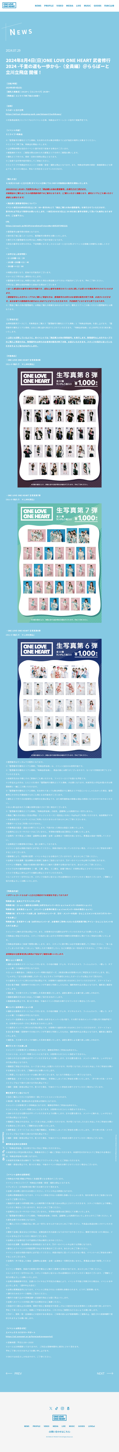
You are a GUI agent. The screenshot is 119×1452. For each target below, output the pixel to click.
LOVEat (91, 1426)
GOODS (81, 1426)
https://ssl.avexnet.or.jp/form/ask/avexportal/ (29, 1336)
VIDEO (46, 1426)
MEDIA (55, 1426)
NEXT (100, 1373)
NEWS (26, 1426)
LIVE (64, 1426)
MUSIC (72, 1426)
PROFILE (36, 1426)
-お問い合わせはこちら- (59, 1432)
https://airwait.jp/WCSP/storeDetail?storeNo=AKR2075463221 (37, 225)
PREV (18, 1373)
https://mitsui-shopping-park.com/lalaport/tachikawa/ (33, 114)
